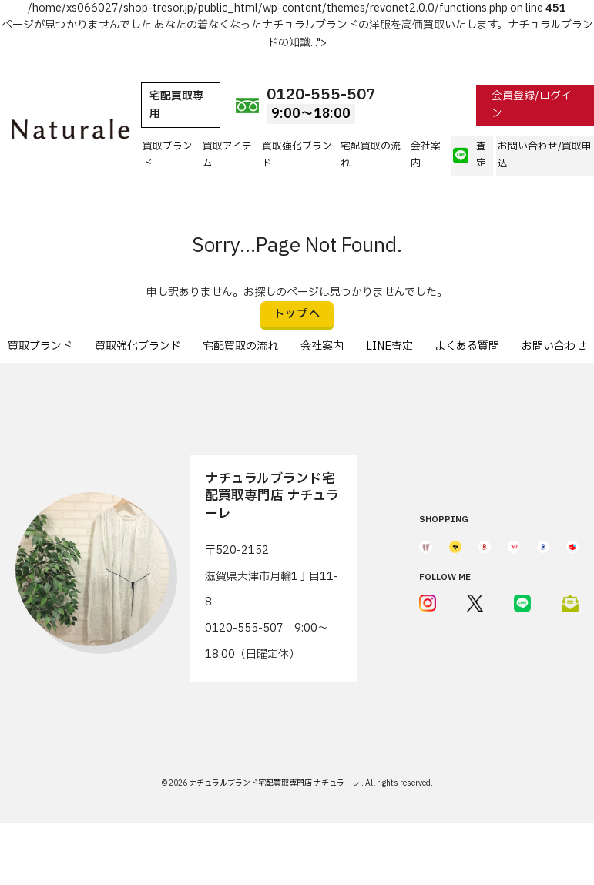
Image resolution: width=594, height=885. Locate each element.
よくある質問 (467, 346)
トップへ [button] (297, 314)
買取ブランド (168, 155)
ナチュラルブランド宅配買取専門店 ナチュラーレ (275, 783)
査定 (469, 155)
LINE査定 (389, 346)
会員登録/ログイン (532, 104)
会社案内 (426, 155)
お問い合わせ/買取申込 (545, 155)
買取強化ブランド (297, 155)
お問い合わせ (554, 346)
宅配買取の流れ (371, 155)
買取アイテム (227, 155)
